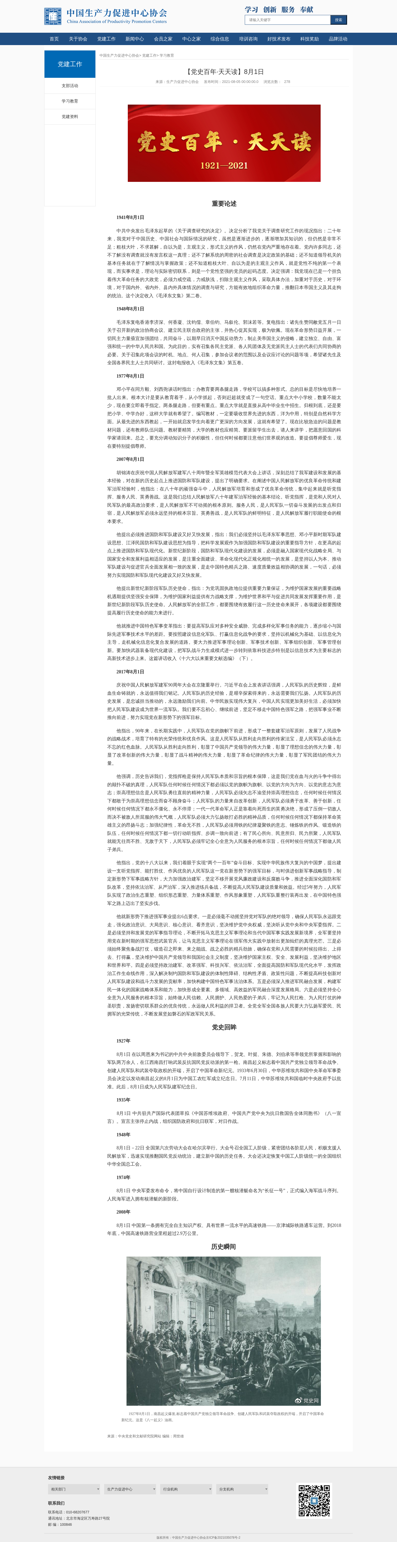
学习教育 (70, 101)
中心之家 (191, 38)
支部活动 (70, 85)
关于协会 (78, 38)
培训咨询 (248, 38)
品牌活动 (338, 38)
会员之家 (163, 38)
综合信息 (220, 38)
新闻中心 (134, 38)
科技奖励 (309, 38)
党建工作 (106, 38)
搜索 (338, 20)
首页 (54, 38)
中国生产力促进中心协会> (120, 55)
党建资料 (70, 116)
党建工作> (150, 55)
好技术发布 (279, 38)
